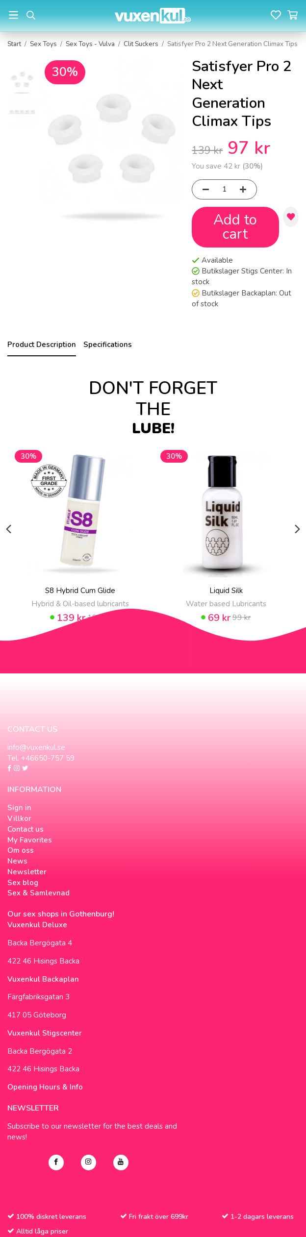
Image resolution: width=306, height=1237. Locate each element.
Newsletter (27, 872)
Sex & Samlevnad (38, 893)
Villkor (19, 818)
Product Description (41, 344)
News (17, 861)
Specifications (107, 344)
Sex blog (22, 883)
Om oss (20, 850)
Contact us (25, 829)
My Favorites (29, 840)
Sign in (19, 808)
